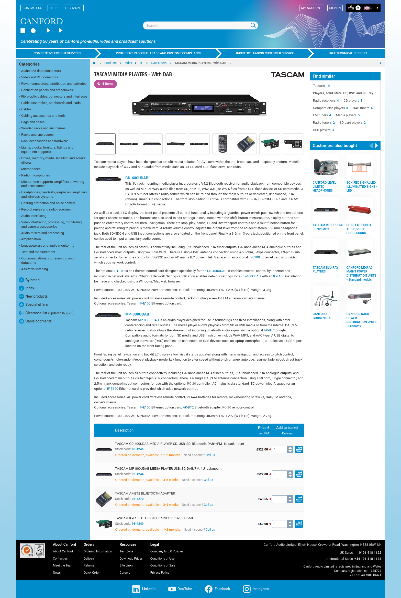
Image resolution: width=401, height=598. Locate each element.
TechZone (73, 8)
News (57, 572)
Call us (210, 455)
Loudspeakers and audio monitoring (46, 246)
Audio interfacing (33, 216)
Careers (125, 572)
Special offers (33, 304)
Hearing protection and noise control (47, 203)
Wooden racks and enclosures (42, 128)
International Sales (339, 559)
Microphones (30, 169)
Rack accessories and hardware (43, 141)
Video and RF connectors (38, 77)
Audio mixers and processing (41, 233)
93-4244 (137, 474)
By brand (29, 279)
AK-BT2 (269, 330)
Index (26, 288)
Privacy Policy (159, 572)
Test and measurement (37, 252)
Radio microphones (34, 175)
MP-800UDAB (137, 314)
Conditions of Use (162, 558)
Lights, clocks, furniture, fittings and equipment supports (46, 149)
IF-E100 (254, 257)
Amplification (30, 239)
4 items (105, 83)
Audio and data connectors (40, 71)
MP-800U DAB (148, 320)
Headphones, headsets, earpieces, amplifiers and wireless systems (53, 194)
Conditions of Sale (162, 565)
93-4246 (137, 449)
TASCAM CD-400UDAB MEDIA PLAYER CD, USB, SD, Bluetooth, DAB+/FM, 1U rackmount (179, 444)
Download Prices (131, 558)
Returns (89, 565)
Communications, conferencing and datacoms (46, 260)
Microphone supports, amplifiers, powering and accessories (51, 184)
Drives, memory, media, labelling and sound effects (52, 160)
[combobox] (200, 25)
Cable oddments (35, 321)
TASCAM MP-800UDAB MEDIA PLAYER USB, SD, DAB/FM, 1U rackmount (168, 468)
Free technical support (348, 53)
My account (311, 8)
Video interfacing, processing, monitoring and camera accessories (50, 224)
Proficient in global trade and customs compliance (159, 53)
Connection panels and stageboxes (46, 90)
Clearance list (46, 313)
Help (53, 8)
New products (33, 296)
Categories (29, 64)
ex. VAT (264, 433)
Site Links (126, 565)
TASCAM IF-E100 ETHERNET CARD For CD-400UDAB (154, 518)
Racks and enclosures (36, 135)
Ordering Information (98, 551)
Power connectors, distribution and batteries (52, 84)
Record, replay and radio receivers (45, 209)
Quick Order (91, 572)
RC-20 (191, 383)
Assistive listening (33, 269)
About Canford (63, 551)
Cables (25, 109)
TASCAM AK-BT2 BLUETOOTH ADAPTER (145, 493)
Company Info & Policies (167, 551)
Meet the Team (63, 565)
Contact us (32, 8)
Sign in (335, 8)
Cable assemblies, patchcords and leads (50, 103)
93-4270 (137, 499)
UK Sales (346, 552)
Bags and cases (31, 122)
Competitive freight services (57, 53)
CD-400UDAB (136, 178)
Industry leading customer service (265, 53)
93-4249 (137, 524)
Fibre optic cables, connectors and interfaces (53, 97)
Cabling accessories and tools (42, 116)
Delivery (287, 433)
